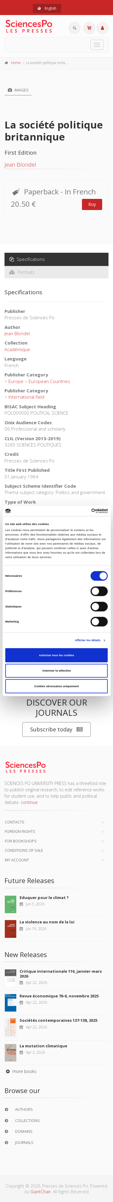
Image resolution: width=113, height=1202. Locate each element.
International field (26, 397)
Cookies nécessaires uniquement (56, 686)
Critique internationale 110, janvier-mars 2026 (61, 974)
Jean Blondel (20, 164)
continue (29, 802)
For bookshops (21, 841)
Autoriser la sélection (56, 670)
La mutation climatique (43, 1046)
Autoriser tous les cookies (56, 655)
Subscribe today (56, 729)
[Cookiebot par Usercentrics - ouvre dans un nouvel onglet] (82, 510)
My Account (17, 860)
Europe (16, 381)
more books (20, 1071)
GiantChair (40, 1191)
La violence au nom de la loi (47, 922)
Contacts (14, 822)
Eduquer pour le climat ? (44, 897)
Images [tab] (18, 90)
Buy (92, 204)
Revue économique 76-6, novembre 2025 (59, 996)
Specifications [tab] (27, 259)
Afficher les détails (87, 640)
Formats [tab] (22, 272)
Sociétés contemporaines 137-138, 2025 (58, 1020)
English (47, 8)
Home (16, 62)
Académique (17, 349)
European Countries (49, 381)
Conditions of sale (24, 850)
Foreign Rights (20, 831)
